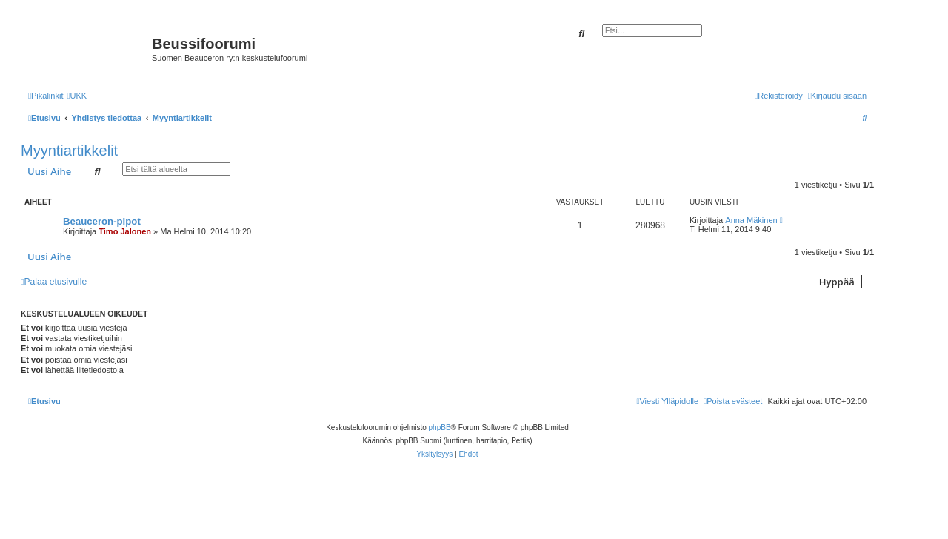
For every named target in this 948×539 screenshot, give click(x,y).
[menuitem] (77, 96)
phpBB (440, 427)
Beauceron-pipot (102, 221)
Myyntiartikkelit (69, 150)
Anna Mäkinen (751, 220)
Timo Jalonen (125, 231)
